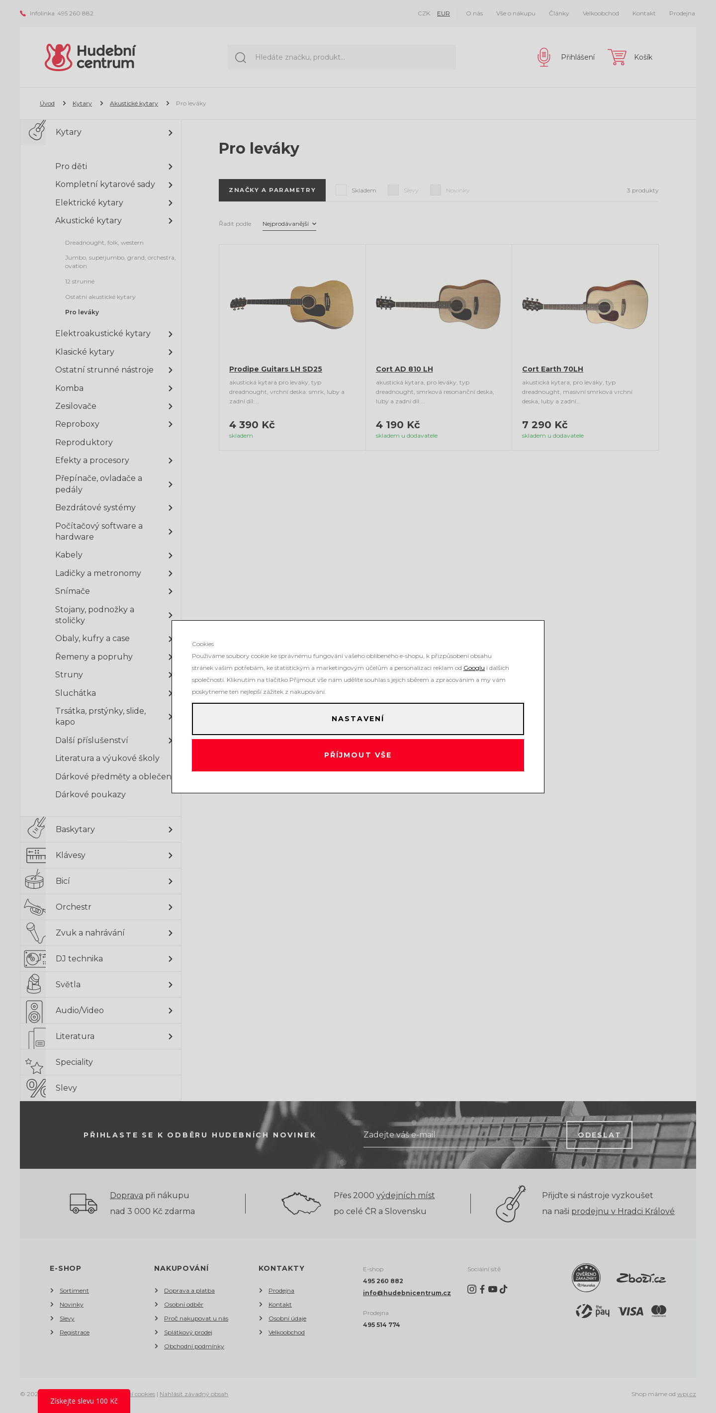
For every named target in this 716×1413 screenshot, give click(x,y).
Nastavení (358, 717)
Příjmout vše (358, 757)
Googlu (474, 664)
